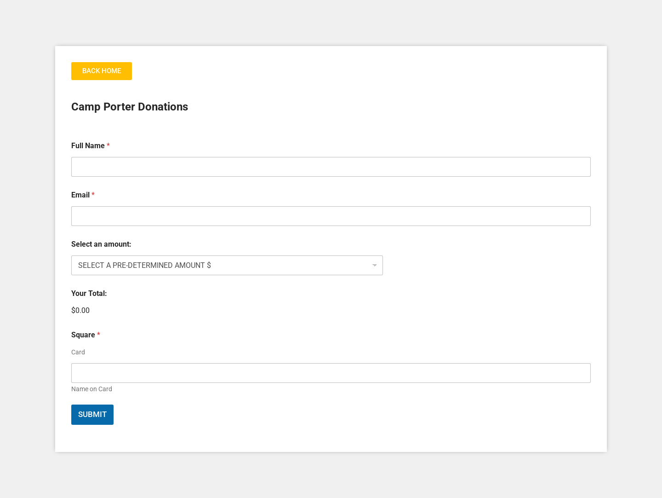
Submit (92, 414)
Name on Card (91, 389)
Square (85, 334)
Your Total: (89, 293)
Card (78, 352)
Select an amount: (101, 244)
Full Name (90, 145)
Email (83, 195)
